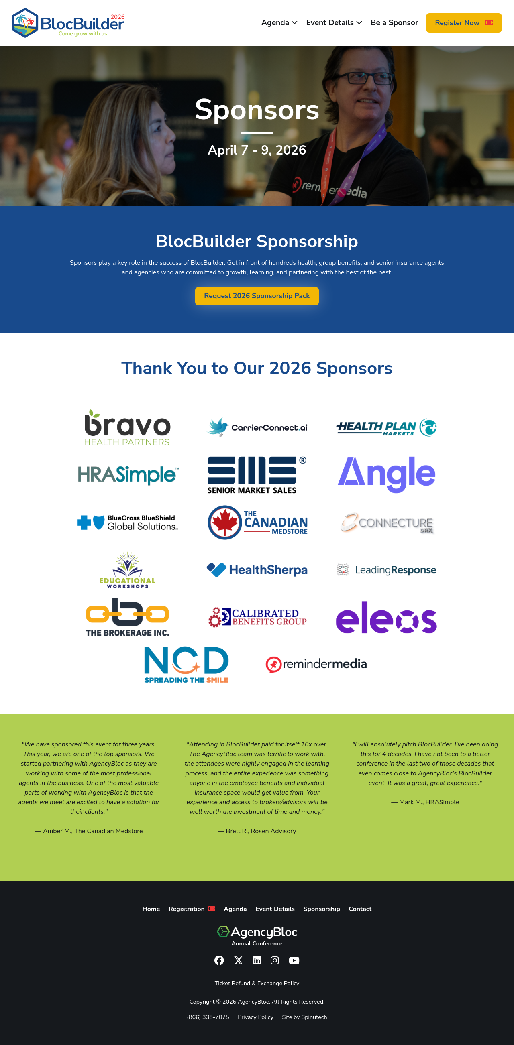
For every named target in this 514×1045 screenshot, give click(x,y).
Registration (192, 909)
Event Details (334, 23)
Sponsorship (322, 909)
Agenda (279, 23)
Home (151, 909)
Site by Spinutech (304, 1017)
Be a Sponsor (394, 23)
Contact (360, 909)
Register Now (464, 23)
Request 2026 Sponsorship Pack (257, 296)
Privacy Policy (255, 1017)
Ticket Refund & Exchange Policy (257, 983)
